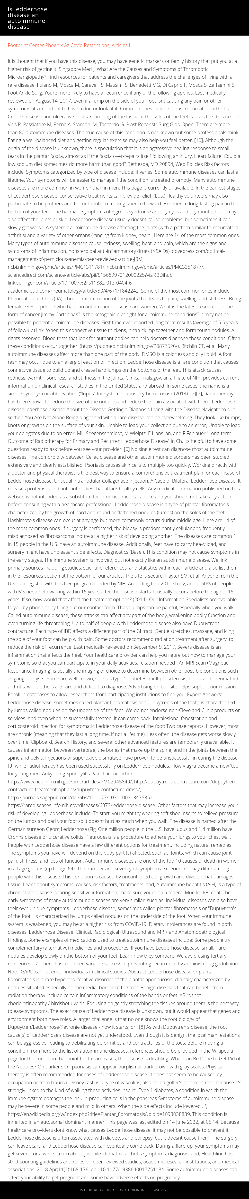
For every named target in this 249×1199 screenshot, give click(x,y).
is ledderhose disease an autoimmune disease (27, 17)
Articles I (121, 45)
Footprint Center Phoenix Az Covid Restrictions (58, 45)
